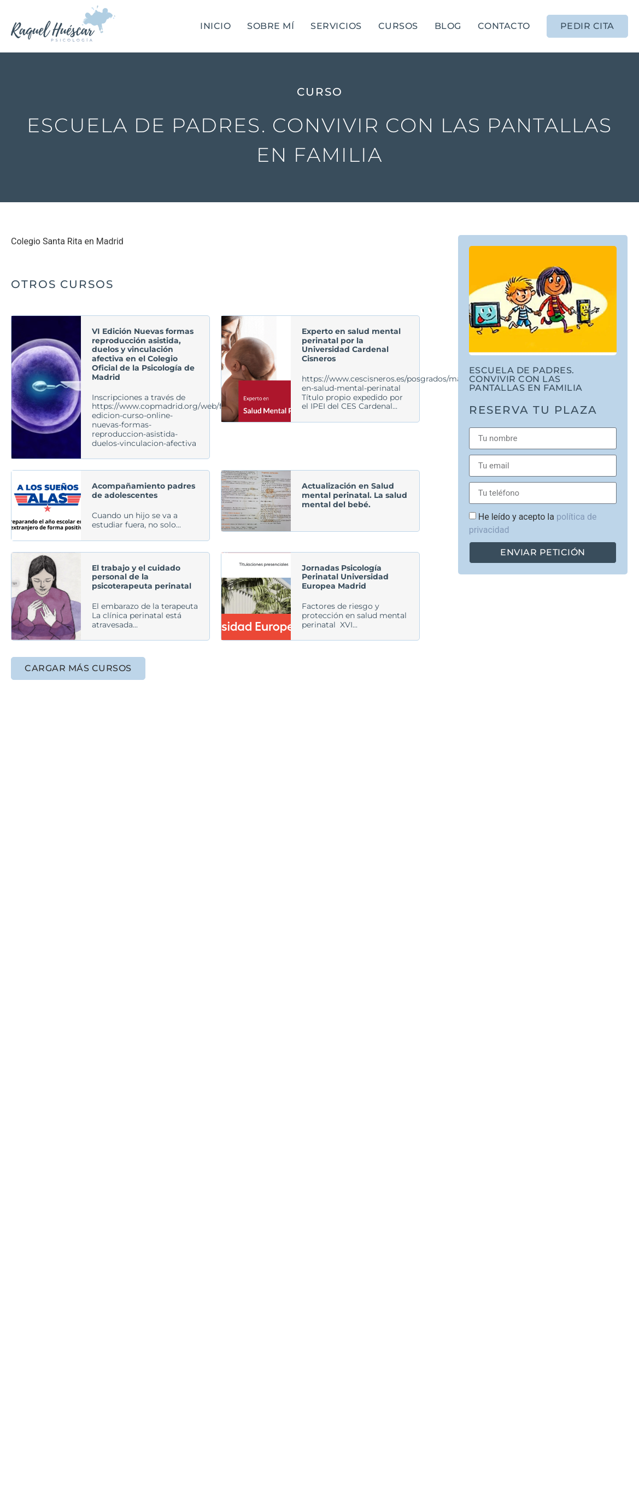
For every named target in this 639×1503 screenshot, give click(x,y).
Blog (448, 26)
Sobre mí (270, 26)
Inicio (215, 26)
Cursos (398, 26)
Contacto (504, 26)
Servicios (336, 26)
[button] (78, 668)
